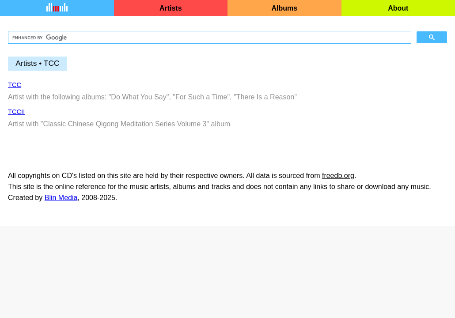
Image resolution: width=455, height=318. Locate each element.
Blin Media (61, 197)
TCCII (16, 111)
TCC (14, 84)
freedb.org (338, 175)
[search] (208, 38)
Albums (284, 8)
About (398, 8)
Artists (170, 8)
